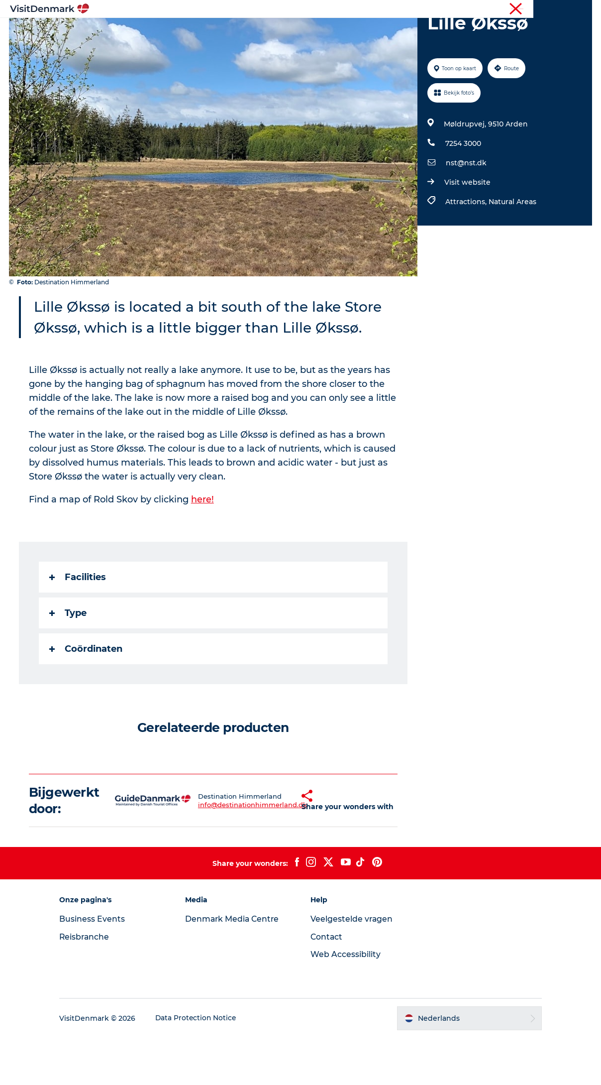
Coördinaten (86, 696)
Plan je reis (432, 32)
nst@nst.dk (465, 210)
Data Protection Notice (203, 1065)
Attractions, (466, 248)
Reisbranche (549, 9)
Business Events (98, 966)
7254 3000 (463, 190)
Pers (584, 9)
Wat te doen (296, 32)
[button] (283, 848)
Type (69, 660)
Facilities (78, 624)
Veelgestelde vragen (352, 966)
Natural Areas (512, 248)
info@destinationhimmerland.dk (233, 852)
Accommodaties (365, 32)
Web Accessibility (345, 1001)
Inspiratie (166, 32)
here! (203, 546)
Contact (326, 984)
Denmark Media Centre (236, 966)
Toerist (511, 9)
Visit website (467, 229)
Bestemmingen (228, 32)
